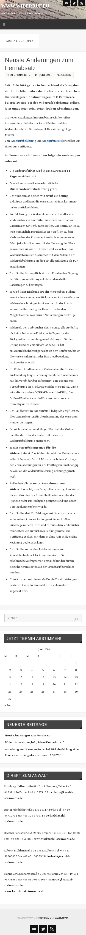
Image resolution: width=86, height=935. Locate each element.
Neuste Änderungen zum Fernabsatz (27, 735)
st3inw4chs (22, 75)
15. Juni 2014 (43, 75)
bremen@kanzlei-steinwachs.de (54, 839)
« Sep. (8, 705)
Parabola (45, 918)
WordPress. (62, 918)
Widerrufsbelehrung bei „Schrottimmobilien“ (34, 742)
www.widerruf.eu (25, 5)
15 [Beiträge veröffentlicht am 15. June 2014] (76, 677)
